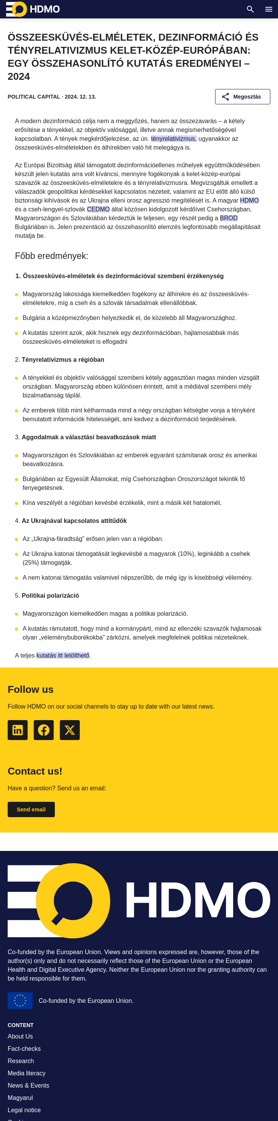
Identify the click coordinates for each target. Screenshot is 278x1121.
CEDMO (98, 209)
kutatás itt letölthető (62, 655)
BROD (229, 218)
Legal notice (24, 1110)
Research (21, 1061)
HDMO (249, 200)
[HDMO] (33, 9)
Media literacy (27, 1073)
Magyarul (20, 1098)
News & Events (28, 1085)
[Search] (250, 9)
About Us (20, 1036)
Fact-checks (24, 1048)
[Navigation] (268, 9)
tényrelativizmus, (174, 138)
